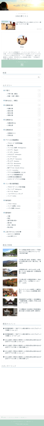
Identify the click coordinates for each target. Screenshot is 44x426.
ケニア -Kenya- (24, 157)
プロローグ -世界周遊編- (24, 143)
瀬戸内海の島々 (24, 221)
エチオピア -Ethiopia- (24, 154)
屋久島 (24, 223)
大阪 (24, 216)
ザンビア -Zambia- (24, 161)
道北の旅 (24, 113)
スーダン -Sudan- (24, 152)
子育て (23, 90)
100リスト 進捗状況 (24, 234)
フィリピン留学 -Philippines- (24, 148)
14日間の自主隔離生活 (24, 177)
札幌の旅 (24, 109)
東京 (24, 218)
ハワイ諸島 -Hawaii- (24, 208)
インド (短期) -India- (24, 206)
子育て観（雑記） (24, 94)
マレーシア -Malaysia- (24, 189)
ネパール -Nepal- (24, 191)
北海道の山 (23, 120)
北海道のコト (24, 133)
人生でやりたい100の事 (23, 232)
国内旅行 (23, 213)
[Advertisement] (22, 391)
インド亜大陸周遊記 (23, 183)
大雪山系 (24, 125)
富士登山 (24, 227)
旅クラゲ (29, 421)
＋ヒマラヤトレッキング (24, 194)
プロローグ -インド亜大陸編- (24, 187)
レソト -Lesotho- (24, 170)
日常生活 (24, 135)
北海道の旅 (23, 105)
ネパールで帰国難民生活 (24, 175)
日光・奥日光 (24, 225)
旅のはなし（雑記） (23, 100)
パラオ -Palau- (24, 204)
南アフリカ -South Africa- (24, 168)
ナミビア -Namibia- (24, 166)
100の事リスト (24, 236)
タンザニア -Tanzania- (24, 159)
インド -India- (24, 196)
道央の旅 (24, 111)
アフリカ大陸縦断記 (23, 140)
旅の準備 (24, 146)
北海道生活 (23, 130)
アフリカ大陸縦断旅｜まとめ (24, 172)
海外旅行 (23, 200)
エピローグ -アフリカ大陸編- (24, 179)
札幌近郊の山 (24, 123)
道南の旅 (24, 115)
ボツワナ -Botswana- (24, 163)
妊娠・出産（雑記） (24, 96)
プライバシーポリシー (18, 421)
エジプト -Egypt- (24, 150)
